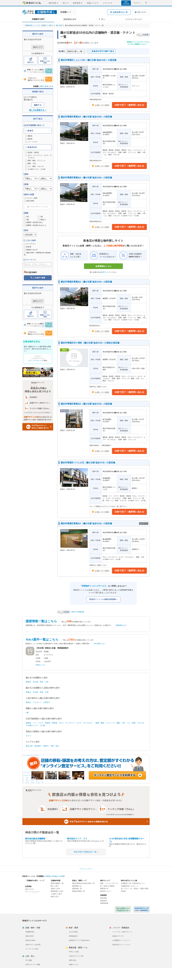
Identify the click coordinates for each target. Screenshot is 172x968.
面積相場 (103, 901)
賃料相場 (103, 898)
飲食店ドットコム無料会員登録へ (103, 599)
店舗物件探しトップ (31, 25)
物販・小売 (120, 723)
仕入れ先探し (74, 932)
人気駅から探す (56, 894)
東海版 (54, 876)
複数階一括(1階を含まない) (35, 225)
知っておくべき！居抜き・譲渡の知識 (134, 888)
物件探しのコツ (105, 891)
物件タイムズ (105, 880)
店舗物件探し (30, 932)
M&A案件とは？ (100, 644)
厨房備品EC (73, 936)
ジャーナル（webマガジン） (123, 932)
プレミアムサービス (36, 361)
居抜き (28, 702)
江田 (46, 682)
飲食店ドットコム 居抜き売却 (142, 909)
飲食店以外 (31, 147)
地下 (26, 217)
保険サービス (74, 964)
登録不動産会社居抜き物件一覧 (83, 883)
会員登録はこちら (103, 266)
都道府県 (39, 652)
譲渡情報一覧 (77, 888)
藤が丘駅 (59, 25)
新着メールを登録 (45, 60)
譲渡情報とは (77, 886)
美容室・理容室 (51, 723)
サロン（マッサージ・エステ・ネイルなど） (76, 723)
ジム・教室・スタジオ (135, 723)
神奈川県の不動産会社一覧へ (86, 852)
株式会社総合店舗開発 (35, 839)
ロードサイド (30, 244)
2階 (26, 219)
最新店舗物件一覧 (57, 883)
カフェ (28, 736)
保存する (30, 60)
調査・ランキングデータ (109, 883)
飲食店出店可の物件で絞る (101, 51)
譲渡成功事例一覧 (78, 891)
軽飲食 (28, 139)
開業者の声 (104, 888)
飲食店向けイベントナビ (121, 945)
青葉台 (28, 682)
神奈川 (51, 25)
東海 (46, 86)
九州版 (61, 876)
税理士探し (73, 960)
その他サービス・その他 (35, 725)
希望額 (38, 661)
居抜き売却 (29, 936)
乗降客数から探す (57, 891)
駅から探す (55, 886)
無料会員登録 (126, 3)
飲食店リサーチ (118, 936)
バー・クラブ (31, 142)
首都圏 (43, 25)
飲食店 (29, 131)
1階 (40, 217)
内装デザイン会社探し (33, 945)
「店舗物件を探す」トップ (34, 880)
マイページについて (32, 892)
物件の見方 (55, 896)
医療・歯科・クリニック (105, 723)
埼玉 (57, 746)
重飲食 (28, 136)
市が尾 (35, 682)
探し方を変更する (37, 110)
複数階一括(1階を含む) (33, 222)
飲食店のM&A (30, 940)
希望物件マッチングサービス (94, 586)
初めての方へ (30, 889)
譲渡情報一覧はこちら (41, 621)
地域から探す (55, 888)
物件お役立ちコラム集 (129, 880)
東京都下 (38, 746)
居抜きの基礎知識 (77, 612)
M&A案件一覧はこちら (42, 639)
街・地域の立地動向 (107, 886)
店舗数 (38, 658)
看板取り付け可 (31, 250)
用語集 (123, 891)
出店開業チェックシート (121, 940)
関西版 (48, 876)
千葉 (52, 746)
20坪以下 (46, 702)
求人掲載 (28, 960)
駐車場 (27, 247)
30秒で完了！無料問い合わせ (129, 105)
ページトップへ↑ (86, 869)
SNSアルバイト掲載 (32, 964)
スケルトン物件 (31, 198)
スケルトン (37, 702)
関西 (41, 86)
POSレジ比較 (74, 952)
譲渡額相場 (104, 903)
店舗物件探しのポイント (130, 886)
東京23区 (29, 746)
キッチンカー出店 (31, 949)
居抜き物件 (29, 201)
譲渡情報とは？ (121, 625)
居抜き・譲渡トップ (79, 880)
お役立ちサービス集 (76, 956)
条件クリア (37, 47)
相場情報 (103, 895)
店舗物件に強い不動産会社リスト (133, 883)
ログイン (104, 272)
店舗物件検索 (55, 880)
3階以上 (42, 219)
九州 (51, 86)
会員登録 (28, 886)
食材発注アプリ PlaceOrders (79, 940)
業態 (37, 655)
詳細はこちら (40, 665)
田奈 (41, 682)
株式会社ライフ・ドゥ (77, 839)
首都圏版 (40, 876)
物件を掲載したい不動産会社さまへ (123, 909)
